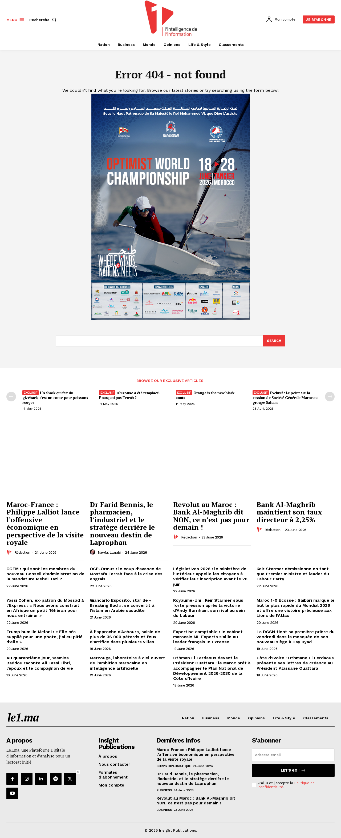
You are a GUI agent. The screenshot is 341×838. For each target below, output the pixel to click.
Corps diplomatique (173, 766)
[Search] (274, 341)
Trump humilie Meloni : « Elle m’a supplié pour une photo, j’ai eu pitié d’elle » (44, 636)
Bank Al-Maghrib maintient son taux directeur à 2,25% (289, 512)
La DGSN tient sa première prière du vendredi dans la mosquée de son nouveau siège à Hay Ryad (296, 636)
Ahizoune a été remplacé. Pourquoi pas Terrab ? (129, 395)
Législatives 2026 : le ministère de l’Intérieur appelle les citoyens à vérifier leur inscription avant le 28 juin (210, 576)
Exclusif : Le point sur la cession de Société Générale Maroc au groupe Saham (285, 397)
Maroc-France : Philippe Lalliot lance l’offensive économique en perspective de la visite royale (45, 523)
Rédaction (22, 553)
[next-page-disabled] (330, 397)
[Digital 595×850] (170, 319)
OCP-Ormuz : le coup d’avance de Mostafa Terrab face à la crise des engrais (126, 574)
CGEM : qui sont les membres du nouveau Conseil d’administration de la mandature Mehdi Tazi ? (45, 574)
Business (164, 790)
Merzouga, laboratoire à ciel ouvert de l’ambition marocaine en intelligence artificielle (127, 663)
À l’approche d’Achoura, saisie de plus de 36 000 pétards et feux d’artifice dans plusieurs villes (125, 636)
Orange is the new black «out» (205, 395)
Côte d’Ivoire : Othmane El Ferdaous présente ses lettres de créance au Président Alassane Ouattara (295, 663)
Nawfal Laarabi (109, 553)
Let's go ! (293, 770)
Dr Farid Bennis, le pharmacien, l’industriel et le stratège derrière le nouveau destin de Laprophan (122, 523)
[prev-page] (11, 397)
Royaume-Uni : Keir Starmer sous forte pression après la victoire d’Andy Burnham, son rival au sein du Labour (209, 608)
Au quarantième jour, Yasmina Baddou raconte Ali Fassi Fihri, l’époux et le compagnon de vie (39, 663)
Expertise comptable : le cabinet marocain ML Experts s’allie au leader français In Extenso (208, 636)
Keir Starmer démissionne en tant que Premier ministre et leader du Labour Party (293, 574)
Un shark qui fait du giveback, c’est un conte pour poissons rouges (55, 397)
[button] (44, 19)
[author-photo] (9, 553)
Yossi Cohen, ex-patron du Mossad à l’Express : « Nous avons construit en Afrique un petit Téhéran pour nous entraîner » (45, 608)
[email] (293, 755)
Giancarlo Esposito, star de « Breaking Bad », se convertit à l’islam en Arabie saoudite (122, 605)
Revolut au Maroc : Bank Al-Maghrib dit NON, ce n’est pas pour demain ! (211, 516)
